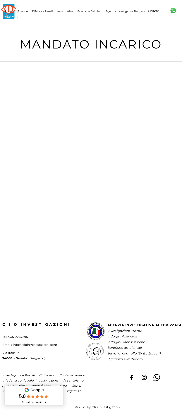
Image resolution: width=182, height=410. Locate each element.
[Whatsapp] (156, 377)
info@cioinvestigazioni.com (35, 345)
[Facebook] (131, 377)
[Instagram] (144, 377)
